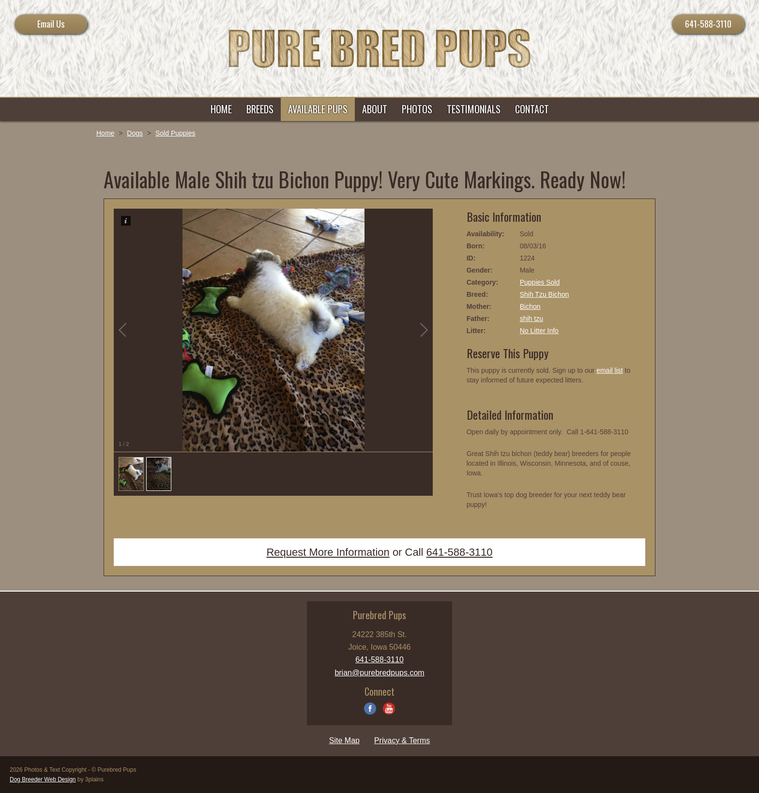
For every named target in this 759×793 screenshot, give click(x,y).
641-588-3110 (708, 23)
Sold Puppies (175, 133)
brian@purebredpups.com (379, 673)
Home (105, 133)
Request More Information (327, 552)
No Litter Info (539, 331)
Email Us (50, 23)
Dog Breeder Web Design (43, 779)
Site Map (344, 740)
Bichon (530, 306)
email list (609, 370)
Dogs (135, 133)
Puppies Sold (540, 282)
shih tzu (531, 318)
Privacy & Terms (402, 740)
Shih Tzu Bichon (544, 294)
